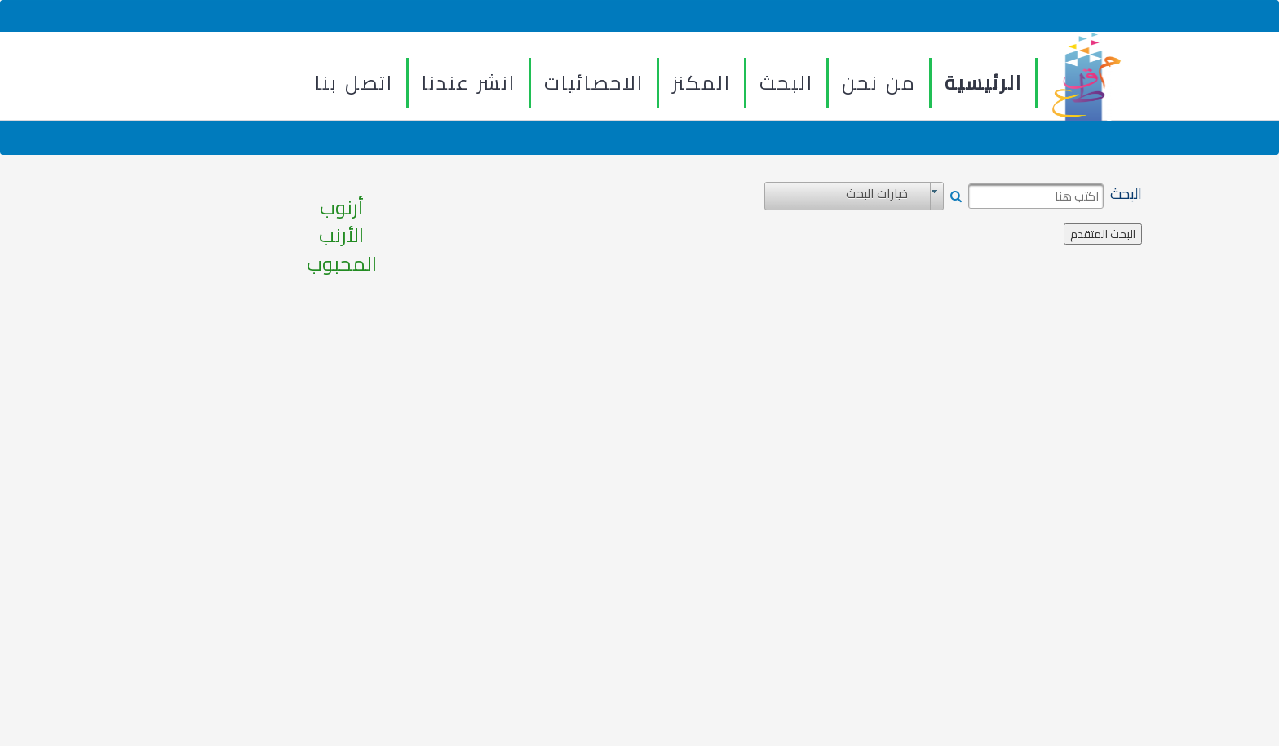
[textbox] (1036, 196)
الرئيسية (983, 82)
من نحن (879, 82)
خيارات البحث (877, 194)
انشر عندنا (469, 82)
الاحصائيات (594, 82)
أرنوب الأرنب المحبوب (342, 236)
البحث (786, 82)
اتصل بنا (354, 82)
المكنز (701, 82)
